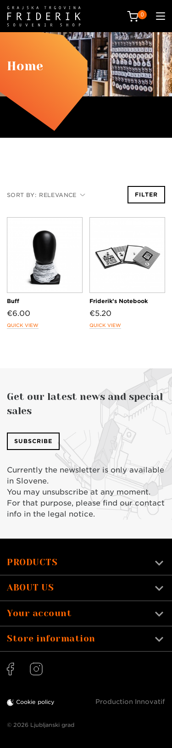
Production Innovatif (130, 701)
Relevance (62, 194)
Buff (13, 301)
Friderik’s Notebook (118, 301)
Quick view (23, 325)
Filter (146, 194)
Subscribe (33, 441)
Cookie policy (35, 701)
